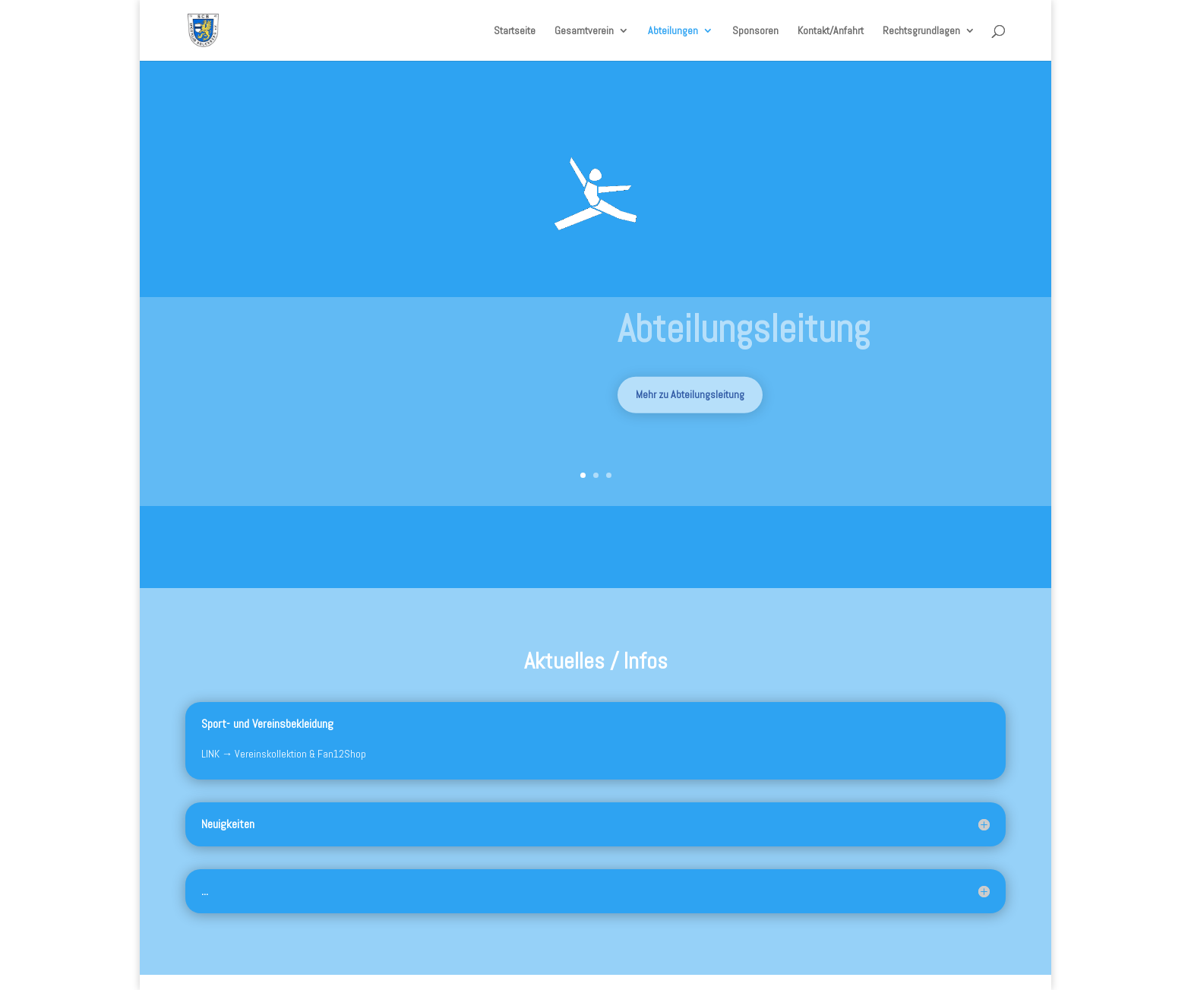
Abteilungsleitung (744, 337)
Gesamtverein (584, 31)
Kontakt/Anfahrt (831, 31)
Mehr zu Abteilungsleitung (690, 403)
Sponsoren (755, 31)
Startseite (514, 31)
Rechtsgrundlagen (921, 31)
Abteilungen (673, 31)
